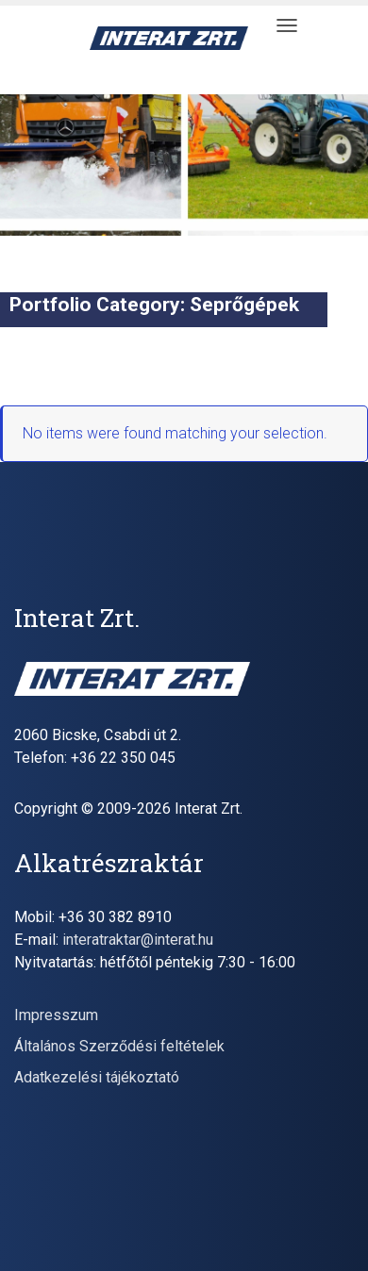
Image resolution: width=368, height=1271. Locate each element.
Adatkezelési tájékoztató (96, 1077)
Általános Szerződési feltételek (119, 1046)
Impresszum (56, 1015)
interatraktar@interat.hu (137, 940)
